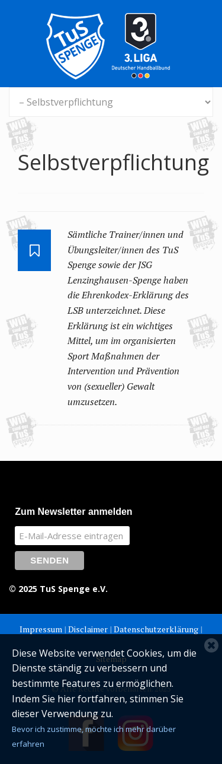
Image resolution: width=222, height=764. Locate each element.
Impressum (41, 629)
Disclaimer (88, 629)
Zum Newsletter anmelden (73, 512)
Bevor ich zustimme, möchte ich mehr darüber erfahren (94, 737)
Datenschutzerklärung (156, 629)
